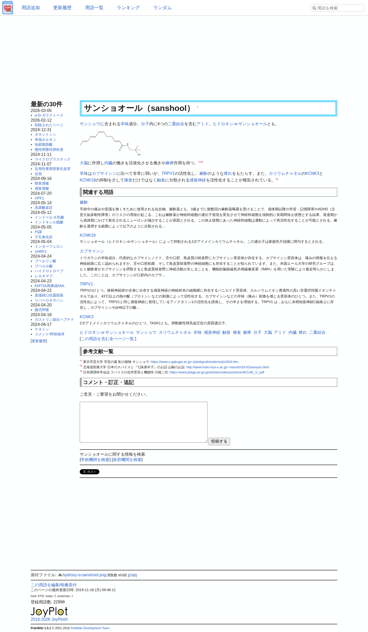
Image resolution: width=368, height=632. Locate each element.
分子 (145, 124)
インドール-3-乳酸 (49, 217)
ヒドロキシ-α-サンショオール (240, 124)
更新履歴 (62, 7)
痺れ (228, 173)
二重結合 (176, 124)
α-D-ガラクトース (49, 115)
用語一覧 (94, 7)
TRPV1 (168, 173)
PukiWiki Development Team (90, 628)
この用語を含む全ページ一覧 (107, 339)
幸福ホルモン (45, 139)
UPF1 (39, 198)
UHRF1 (41, 251)
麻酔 (203, 173)
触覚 (161, 180)
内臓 (108, 163)
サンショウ (90, 124)
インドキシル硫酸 (49, 222)
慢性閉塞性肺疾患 (49, 149)
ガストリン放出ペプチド (54, 319)
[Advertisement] (184, 56)
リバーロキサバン (49, 300)
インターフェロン (49, 246)
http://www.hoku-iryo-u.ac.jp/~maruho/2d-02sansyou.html (227, 367)
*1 (199, 161)
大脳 (84, 163)
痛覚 (128, 180)
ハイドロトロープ (49, 271)
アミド (203, 124)
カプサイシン (104, 173)
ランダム (162, 7)
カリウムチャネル (285, 173)
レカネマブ (44, 276)
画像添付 (68, 585)
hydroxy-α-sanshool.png (81, 575)
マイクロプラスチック (53, 159)
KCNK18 (88, 180)
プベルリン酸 (45, 261)
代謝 (38, 232)
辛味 (125, 124)
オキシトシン (45, 134)
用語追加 (30, 7)
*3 (276, 179)
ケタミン (42, 329)
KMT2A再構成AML (50, 286)
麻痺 (170, 163)
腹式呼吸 (42, 310)
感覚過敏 (42, 188)
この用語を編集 (45, 585)
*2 (202, 161)
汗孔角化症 (44, 237)
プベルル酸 (44, 266)
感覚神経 (198, 180)
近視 (38, 174)
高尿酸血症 (44, 207)
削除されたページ (49, 125)
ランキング (128, 7)
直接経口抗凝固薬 (49, 295)
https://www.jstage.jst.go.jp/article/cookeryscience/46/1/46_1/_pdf (217, 372)
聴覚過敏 (42, 183)
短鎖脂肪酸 (44, 144)
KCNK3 (312, 173)
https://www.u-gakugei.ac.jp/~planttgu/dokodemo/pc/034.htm (194, 362)
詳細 (132, 575)
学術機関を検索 (95, 459)
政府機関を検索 (127, 459)
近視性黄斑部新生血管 (53, 169)
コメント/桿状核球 (49, 334)
